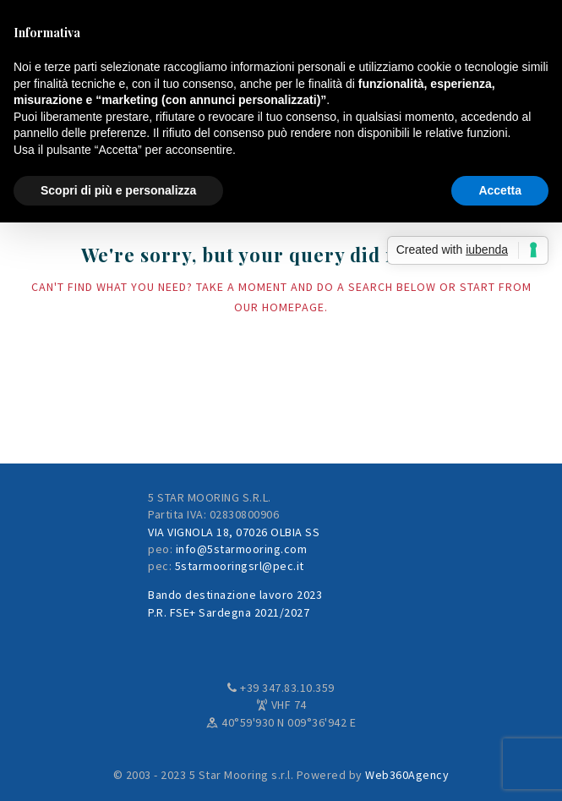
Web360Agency (407, 774)
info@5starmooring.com (242, 549)
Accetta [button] (499, 190)
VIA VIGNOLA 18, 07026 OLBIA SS (233, 532)
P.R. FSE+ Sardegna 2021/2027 (228, 612)
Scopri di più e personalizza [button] (118, 190)
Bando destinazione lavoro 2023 (235, 594)
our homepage (279, 307)
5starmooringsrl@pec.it (239, 565)
